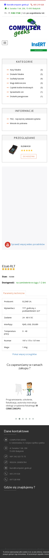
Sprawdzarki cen (17, 92)
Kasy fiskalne (15, 69)
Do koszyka (28, 156)
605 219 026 (15, 474)
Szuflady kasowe (17, 78)
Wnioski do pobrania (18, 123)
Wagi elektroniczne (18, 83)
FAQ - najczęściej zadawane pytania (25, 119)
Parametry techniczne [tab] (14, 293)
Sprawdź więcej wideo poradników (28, 244)
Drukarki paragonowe (19, 96)
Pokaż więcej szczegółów (24, 354)
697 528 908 (15, 479)
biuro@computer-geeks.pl (18, 4)
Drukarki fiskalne (17, 74)
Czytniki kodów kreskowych (21, 87)
